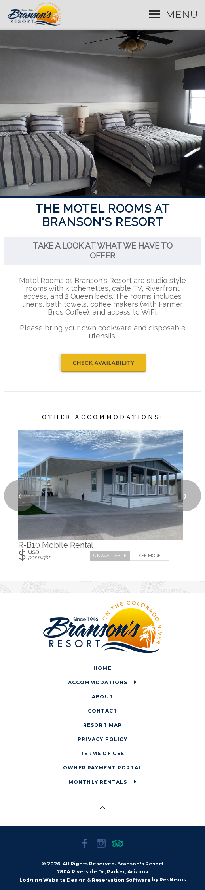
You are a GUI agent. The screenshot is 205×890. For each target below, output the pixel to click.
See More (150, 555)
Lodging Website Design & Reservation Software (85, 880)
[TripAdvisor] (118, 844)
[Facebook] (86, 844)
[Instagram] (102, 844)
